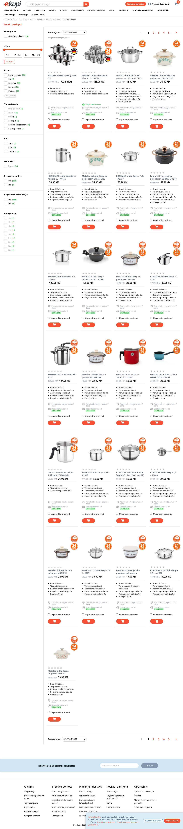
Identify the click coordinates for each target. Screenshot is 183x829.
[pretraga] (86, 4)
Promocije (23, 14)
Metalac (11, 91)
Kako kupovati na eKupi (62, 795)
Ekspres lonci (14, 108)
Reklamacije (112, 791)
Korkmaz (12, 83)
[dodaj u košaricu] (54, 126)
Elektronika (39, 10)
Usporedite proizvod (59, 119)
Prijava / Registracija (159, 4)
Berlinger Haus (14, 75)
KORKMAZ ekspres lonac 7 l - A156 (164, 278)
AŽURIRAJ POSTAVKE (153, 821)
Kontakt (137, 795)
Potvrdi (9, 62)
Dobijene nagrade (32, 815)
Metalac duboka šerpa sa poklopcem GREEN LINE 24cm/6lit (94, 177)
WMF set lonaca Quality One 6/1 (62, 77)
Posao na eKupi (31, 811)
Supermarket (163, 10)
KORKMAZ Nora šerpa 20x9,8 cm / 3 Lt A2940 (93, 278)
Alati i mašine (77, 10)
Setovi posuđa (14, 128)
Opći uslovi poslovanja (144, 791)
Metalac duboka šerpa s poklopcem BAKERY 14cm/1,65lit (60, 572)
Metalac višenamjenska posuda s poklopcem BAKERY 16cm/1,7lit (128, 572)
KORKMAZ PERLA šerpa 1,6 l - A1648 (163, 474)
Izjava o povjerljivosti (143, 807)
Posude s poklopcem (17, 124)
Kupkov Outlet (38, 14)
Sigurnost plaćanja (87, 795)
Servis (109, 803)
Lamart (11, 87)
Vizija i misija (29, 791)
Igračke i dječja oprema (142, 10)
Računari (27, 10)
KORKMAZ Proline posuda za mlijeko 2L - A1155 (62, 177)
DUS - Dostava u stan (88, 811)
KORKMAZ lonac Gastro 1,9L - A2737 (130, 177)
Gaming (52, 10)
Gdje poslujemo (31, 803)
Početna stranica (10, 19)
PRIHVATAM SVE (172, 821)
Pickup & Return (113, 807)
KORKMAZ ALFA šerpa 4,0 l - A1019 (95, 474)
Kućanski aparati (11, 10)
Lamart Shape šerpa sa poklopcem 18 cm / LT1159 (129, 77)
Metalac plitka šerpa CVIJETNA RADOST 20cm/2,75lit (58, 672)
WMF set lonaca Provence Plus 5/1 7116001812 (94, 77)
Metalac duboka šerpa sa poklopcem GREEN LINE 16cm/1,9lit (162, 77)
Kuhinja (40, 19)
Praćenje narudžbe (135, 4)
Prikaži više (11, 96)
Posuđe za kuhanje (53, 19)
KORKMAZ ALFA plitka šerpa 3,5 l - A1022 (164, 572)
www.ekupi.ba (94, 817)
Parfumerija (9, 14)
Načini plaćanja (85, 791)
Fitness (112, 10)
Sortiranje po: (54, 32)
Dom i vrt (63, 10)
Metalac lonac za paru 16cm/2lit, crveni (127, 376)
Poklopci (12, 120)
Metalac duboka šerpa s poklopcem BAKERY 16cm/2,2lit (94, 376)
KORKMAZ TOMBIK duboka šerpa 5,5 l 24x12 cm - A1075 (130, 474)
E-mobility (123, 10)
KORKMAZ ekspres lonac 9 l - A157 (62, 376)
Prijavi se (150, 765)
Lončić (11, 116)
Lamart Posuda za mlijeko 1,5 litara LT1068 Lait (61, 474)
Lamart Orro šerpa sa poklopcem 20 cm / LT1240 (163, 177)
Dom (32, 19)
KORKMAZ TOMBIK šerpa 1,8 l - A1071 (96, 572)
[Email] (119, 765)
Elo (9, 79)
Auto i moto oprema (96, 10)
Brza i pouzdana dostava (90, 807)
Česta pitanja (57, 815)
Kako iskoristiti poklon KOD (63, 807)
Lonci (10, 112)
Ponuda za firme (59, 811)
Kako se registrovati (60, 791)
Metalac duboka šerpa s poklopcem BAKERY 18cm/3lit (128, 278)
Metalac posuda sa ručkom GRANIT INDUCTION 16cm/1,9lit (163, 376)
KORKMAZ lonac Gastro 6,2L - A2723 (62, 278)
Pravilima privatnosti (106, 822)
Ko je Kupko (29, 807)
